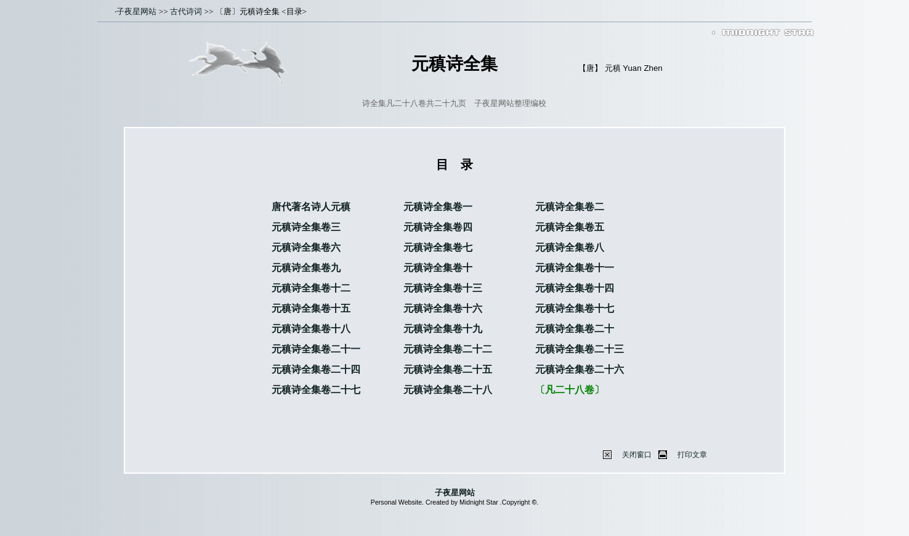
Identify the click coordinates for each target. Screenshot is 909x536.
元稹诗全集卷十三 (442, 288)
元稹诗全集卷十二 (311, 288)
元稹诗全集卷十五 (311, 308)
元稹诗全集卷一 (437, 206)
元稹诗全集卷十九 (442, 328)
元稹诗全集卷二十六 (579, 369)
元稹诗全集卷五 (569, 227)
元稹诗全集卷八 (569, 247)
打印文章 (692, 454)
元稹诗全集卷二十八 (447, 389)
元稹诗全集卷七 (437, 247)
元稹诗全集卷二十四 (316, 369)
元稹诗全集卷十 (437, 267)
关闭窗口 (637, 454)
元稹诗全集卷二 (569, 206)
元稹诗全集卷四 (437, 227)
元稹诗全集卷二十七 (316, 389)
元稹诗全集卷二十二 (447, 349)
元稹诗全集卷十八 (311, 328)
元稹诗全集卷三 (306, 227)
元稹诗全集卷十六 (442, 308)
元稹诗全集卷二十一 (316, 349)
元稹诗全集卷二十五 (447, 369)
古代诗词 (186, 11)
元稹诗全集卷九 (306, 267)
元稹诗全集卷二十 (574, 328)
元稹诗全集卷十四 (574, 288)
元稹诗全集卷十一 (574, 267)
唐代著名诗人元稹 (311, 206)
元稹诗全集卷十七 (574, 308)
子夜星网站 (136, 11)
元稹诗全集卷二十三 (579, 349)
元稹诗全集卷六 (306, 247)
